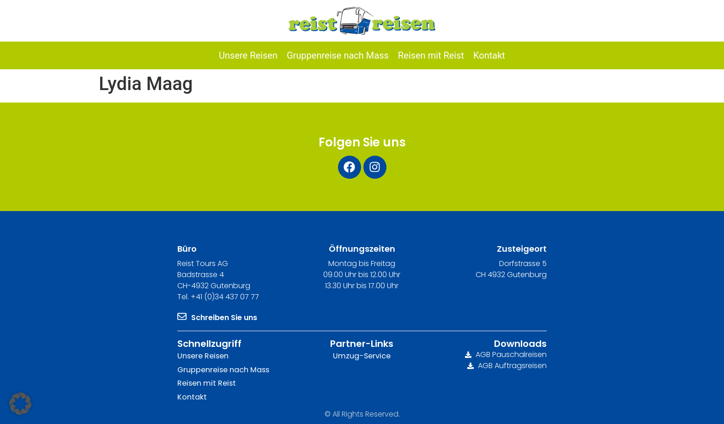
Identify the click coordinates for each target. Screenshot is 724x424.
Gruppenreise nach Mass (222, 369)
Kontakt (191, 396)
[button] (20, 403)
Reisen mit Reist (205, 382)
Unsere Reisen (203, 356)
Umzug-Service (362, 356)
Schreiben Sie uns (224, 317)
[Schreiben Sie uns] (182, 316)
